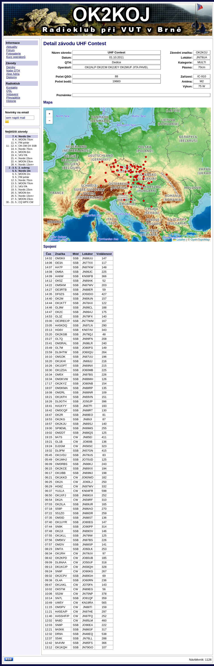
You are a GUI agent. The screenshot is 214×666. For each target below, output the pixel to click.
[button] (127, 174)
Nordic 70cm (25, 149)
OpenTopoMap (200, 239)
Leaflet (179, 239)
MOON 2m (24, 174)
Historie (11, 101)
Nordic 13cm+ (26, 164)
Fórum (10, 50)
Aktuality (11, 47)
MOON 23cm (26, 161)
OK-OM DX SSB (28, 145)
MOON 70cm (26, 139)
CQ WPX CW (26, 202)
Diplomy (11, 77)
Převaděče (13, 97)
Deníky (10, 67)
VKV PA (23, 155)
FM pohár (24, 142)
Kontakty (12, 87)
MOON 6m (24, 152)
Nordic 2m (25, 136)
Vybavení (12, 94)
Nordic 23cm (25, 158)
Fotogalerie (13, 53)
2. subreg (24, 167)
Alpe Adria (12, 74)
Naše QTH (13, 70)
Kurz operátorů (15, 57)
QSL (9, 91)
